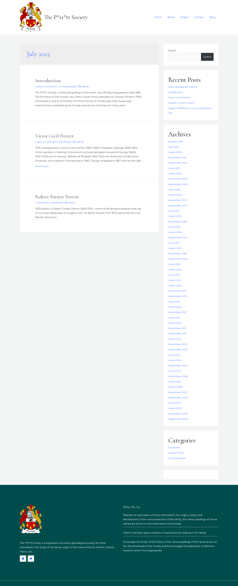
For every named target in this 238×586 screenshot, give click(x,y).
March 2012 (174, 317)
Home (163, 17)
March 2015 (174, 276)
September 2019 (178, 203)
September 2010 (178, 343)
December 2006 (177, 406)
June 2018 (174, 224)
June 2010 (174, 349)
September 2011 (177, 328)
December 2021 (177, 156)
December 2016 (177, 250)
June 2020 (174, 187)
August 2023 (175, 140)
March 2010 (175, 354)
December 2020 (177, 177)
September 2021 (177, 161)
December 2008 (178, 369)
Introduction (48, 81)
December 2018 (177, 218)
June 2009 (174, 364)
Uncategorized (67, 86)
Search (172, 50)
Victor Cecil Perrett (54, 136)
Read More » (42, 166)
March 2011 (174, 333)
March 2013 (174, 302)
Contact (201, 17)
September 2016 (177, 255)
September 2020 (178, 182)
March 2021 (174, 172)
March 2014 (175, 281)
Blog (213, 17)
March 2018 (175, 229)
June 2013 (174, 296)
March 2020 (175, 192)
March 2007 (175, 401)
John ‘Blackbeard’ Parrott (182, 86)
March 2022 (175, 151)
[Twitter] (31, 550)
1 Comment (42, 202)
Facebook (65, 141)
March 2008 (175, 380)
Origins (188, 17)
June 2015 (174, 270)
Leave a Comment (46, 86)
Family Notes (176, 445)
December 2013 (177, 286)
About (175, 17)
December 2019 (177, 197)
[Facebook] (23, 550)
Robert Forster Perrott (57, 197)
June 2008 (174, 374)
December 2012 (177, 307)
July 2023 (173, 145)
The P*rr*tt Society (66, 17)
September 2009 (178, 359)
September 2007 (178, 390)
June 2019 (174, 208)
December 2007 (178, 385)
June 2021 (174, 166)
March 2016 (174, 265)
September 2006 (178, 411)
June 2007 (174, 395)
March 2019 (175, 213)
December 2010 (177, 338)
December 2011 (177, 322)
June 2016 (174, 260)
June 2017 (174, 239)
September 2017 (178, 234)
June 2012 (174, 312)
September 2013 (177, 291)
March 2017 (175, 244)
